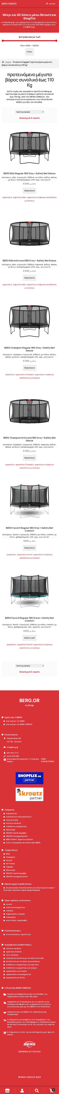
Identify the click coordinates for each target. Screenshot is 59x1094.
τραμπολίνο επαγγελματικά (17, 974)
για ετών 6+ (46, 180)
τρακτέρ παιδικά (12, 951)
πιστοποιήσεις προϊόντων (17, 934)
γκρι (38, 180)
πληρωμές (10, 917)
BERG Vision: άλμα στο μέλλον (18, 839)
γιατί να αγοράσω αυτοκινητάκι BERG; (22, 842)
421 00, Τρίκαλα (12, 741)
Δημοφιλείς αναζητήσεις (16, 944)
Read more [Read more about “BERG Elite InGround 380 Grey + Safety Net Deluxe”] (29, 277)
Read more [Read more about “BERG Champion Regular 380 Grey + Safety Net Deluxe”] (29, 367)
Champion (9, 857)
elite (14, 177)
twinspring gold (23, 180)
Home (8, 62)
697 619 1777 (11, 753)
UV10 (33, 180)
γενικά (8, 904)
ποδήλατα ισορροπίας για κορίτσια (21, 964)
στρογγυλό (21, 177)
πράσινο (36, 627)
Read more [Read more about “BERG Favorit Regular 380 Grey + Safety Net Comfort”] (29, 547)
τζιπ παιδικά (11, 955)
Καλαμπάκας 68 (12, 738)
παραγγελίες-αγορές (14, 914)
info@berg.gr (11, 747)
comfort (50, 534)
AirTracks (9, 863)
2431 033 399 (11, 756)
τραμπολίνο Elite (19, 197)
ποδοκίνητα (10, 813)
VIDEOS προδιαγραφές (15, 833)
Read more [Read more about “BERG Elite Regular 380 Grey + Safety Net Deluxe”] (29, 190)
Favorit (8, 860)
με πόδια (39, 177)
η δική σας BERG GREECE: (17, 988)
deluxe (54, 177)
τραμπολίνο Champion (25, 374)
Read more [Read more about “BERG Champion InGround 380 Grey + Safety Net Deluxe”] (29, 457)
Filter (29, 51)
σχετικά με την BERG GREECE (18, 724)
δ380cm (30, 177)
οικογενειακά (11, 820)
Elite (7, 854)
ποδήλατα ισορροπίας (15, 826)
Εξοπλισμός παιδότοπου (16, 884)
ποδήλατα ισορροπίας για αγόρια (20, 968)
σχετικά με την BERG (14, 721)
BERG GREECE (9, 3)
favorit (15, 534)
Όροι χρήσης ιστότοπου (16, 900)
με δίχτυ (12, 180)
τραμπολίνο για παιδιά (15, 971)
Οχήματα (8, 809)
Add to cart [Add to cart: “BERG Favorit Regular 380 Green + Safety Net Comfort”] (29, 637)
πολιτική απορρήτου (14, 907)
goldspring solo (22, 537)
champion (17, 354)
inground (39, 264)
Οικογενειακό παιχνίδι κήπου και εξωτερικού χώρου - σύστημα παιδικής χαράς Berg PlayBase (30, 888)
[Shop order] (29, 112)
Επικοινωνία (10, 734)
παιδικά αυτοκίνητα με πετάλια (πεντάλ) (24, 958)
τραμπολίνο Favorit (24, 554)
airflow (47, 177)
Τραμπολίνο (10, 850)
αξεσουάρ (9, 829)
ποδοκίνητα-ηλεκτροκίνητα (17, 816)
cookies (8, 910)
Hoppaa (8, 867)
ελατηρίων (6, 177)
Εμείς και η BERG (12, 717)
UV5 (36, 357)
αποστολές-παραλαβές (15, 920)
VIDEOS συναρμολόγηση (16, 836)
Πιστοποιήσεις (11, 930)
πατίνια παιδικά (12, 823)
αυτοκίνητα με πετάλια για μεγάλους (22, 961)
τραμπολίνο (7, 197)
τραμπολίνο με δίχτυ (14, 977)
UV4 (31, 537)
